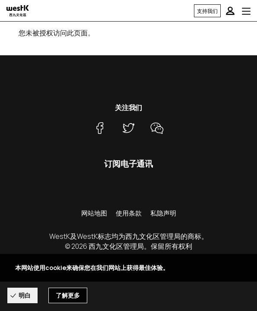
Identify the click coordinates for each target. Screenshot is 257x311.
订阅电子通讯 (128, 163)
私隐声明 (163, 213)
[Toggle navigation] (246, 11)
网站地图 (94, 213)
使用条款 (129, 213)
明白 (25, 295)
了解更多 (68, 296)
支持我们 (207, 11)
